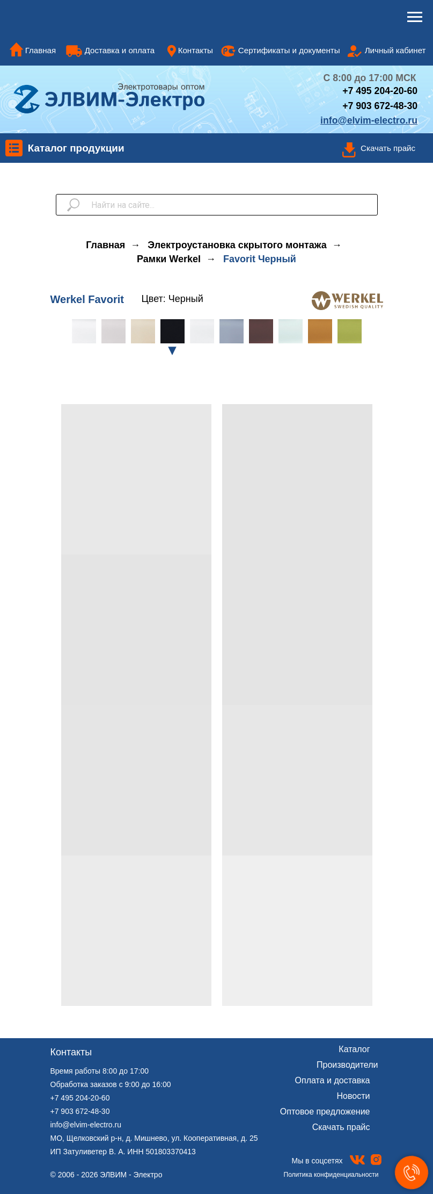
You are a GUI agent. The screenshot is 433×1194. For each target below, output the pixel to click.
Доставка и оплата (120, 50)
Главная (40, 50)
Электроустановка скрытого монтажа (237, 245)
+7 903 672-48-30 (379, 105)
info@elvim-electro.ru (85, 1124)
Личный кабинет (395, 50)
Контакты (195, 50)
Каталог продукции (76, 148)
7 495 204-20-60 (382, 90)
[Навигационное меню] (414, 17)
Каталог (354, 1049)
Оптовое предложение (325, 1111)
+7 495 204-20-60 (80, 1098)
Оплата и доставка (332, 1080)
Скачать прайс (388, 148)
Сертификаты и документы (289, 50)
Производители (347, 1064)
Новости (353, 1096)
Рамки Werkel (169, 259)
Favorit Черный (259, 259)
